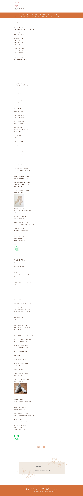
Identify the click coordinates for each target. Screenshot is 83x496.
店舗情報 (28, 14)
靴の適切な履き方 (20, 260)
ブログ (23, 14)
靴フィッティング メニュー (48, 16)
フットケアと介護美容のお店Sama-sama (41, 489)
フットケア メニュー (36, 16)
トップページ (17, 14)
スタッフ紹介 (34, 14)
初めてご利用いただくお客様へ (45, 14)
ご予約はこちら (56, 14)
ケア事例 (57, 16)
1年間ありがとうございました (24, 29)
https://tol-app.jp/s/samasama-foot (21, 102)
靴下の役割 (17, 109)
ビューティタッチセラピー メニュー (22, 16)
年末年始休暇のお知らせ (22, 59)
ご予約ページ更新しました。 (23, 85)
